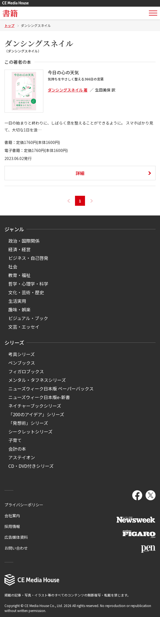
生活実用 (17, 301)
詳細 (80, 173)
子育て (15, 440)
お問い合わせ (16, 548)
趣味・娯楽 (19, 309)
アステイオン (21, 457)
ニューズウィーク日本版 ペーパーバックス (51, 388)
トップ (9, 25)
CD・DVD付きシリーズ (31, 466)
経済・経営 (19, 249)
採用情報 (12, 526)
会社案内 (12, 515)
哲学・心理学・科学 (28, 283)
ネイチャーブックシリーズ (34, 405)
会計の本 (17, 448)
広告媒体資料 (16, 537)
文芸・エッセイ (23, 326)
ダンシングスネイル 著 (68, 90)
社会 (12, 266)
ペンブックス (21, 362)
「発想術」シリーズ (28, 423)
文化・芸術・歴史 (26, 292)
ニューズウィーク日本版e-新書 (39, 397)
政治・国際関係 (23, 240)
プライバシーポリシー (23, 504)
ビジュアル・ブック (28, 318)
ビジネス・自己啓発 (28, 258)
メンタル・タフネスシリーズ (37, 380)
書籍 (10, 13)
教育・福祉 (19, 275)
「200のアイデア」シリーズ (36, 414)
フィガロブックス (26, 371)
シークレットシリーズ (30, 431)
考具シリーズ (21, 354)
